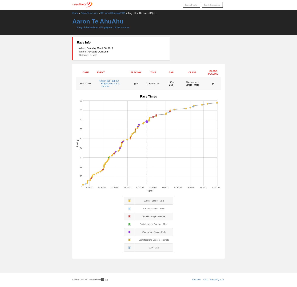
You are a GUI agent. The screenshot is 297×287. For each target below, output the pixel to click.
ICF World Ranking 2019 (113, 13)
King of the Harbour (111, 84)
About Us (196, 279)
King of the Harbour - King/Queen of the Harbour (103, 27)
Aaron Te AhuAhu (89, 13)
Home (75, 13)
